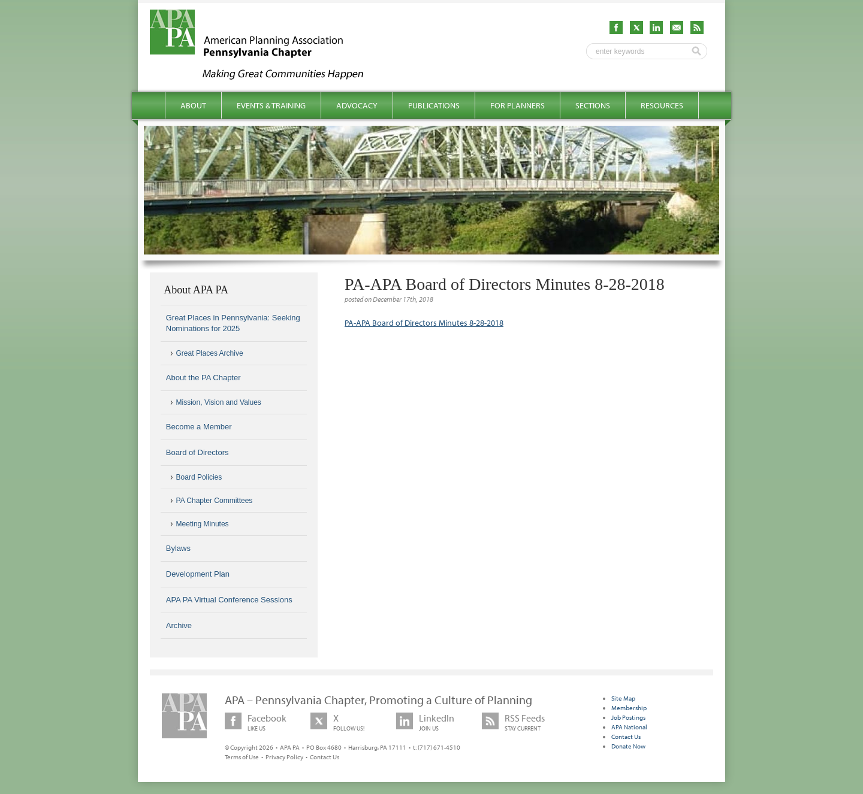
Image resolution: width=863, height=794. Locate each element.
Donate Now (628, 746)
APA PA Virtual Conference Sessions (229, 599)
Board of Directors (197, 452)
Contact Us (324, 757)
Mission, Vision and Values (218, 402)
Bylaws (178, 548)
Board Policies (199, 477)
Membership (629, 708)
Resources (662, 105)
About (193, 105)
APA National (629, 727)
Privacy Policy (284, 757)
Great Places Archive (209, 353)
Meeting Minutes (202, 524)
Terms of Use (242, 757)
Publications (434, 105)
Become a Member (199, 426)
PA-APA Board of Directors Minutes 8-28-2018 (424, 322)
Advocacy (357, 105)
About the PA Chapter (203, 377)
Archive (179, 625)
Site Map (623, 698)
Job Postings (628, 717)
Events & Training (271, 105)
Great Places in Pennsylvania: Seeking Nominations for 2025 (233, 323)
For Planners (517, 105)
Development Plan (198, 573)
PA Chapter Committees (214, 500)
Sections (592, 105)
